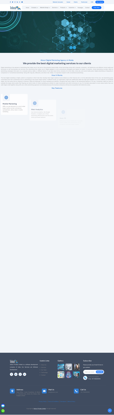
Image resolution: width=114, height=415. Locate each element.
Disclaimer (63, 400)
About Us (43, 364)
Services (43, 366)
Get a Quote (99, 2)
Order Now (96, 7)
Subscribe (100, 371)
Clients (76, 2)
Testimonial (84, 2)
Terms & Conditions (53, 400)
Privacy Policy (43, 400)
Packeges (80, 7)
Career (68, 2)
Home (27, 7)
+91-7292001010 (85, 391)
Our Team (43, 369)
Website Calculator (58, 2)
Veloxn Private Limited (40, 407)
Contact (87, 7)
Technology (44, 371)
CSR (92, 2)
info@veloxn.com (53, 391)
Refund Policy (71, 400)
